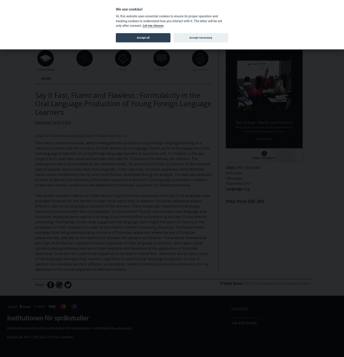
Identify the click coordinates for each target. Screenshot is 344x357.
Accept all (143, 37)
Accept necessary (200, 37)
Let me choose (153, 26)
